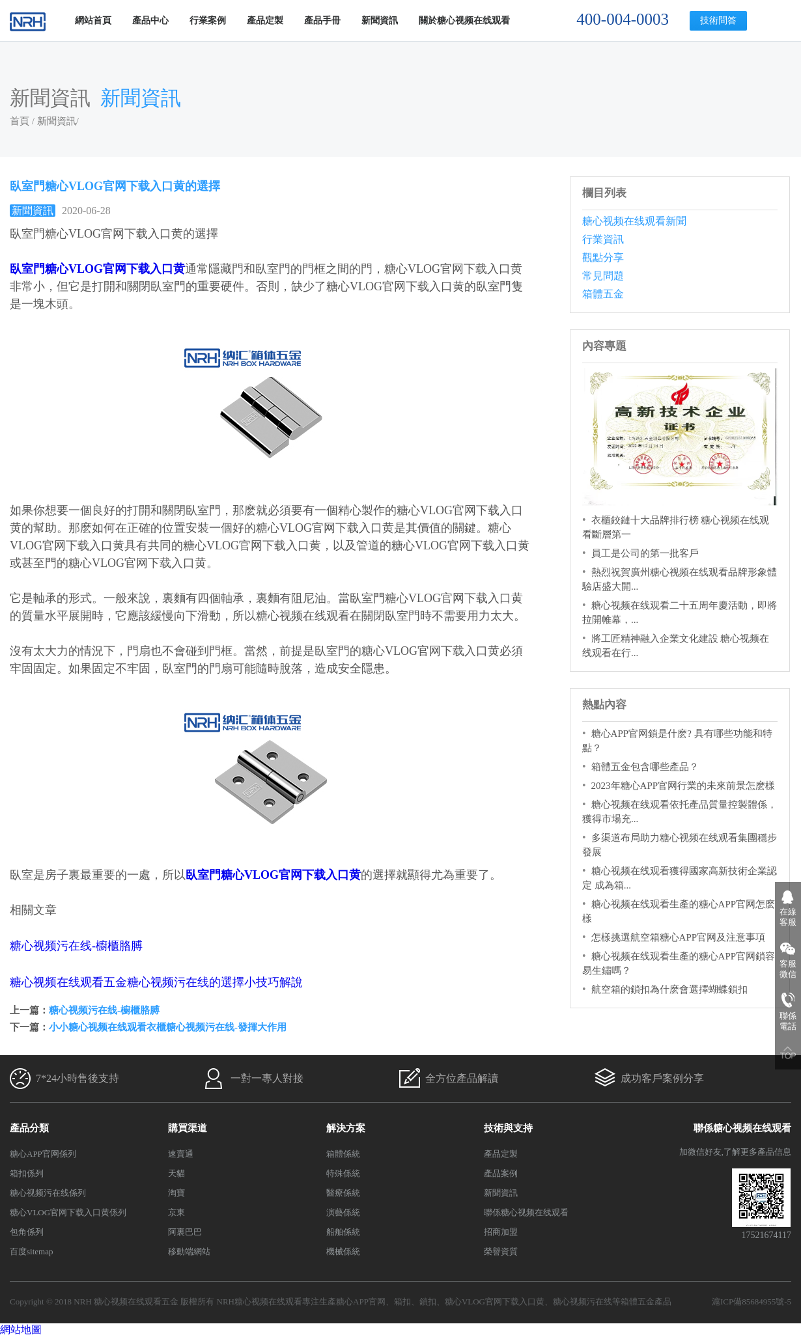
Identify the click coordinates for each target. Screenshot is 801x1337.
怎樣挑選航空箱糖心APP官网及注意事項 (678, 937)
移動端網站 (189, 1251)
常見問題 (603, 275)
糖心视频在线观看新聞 (634, 221)
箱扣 (402, 1301)
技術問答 (718, 20)
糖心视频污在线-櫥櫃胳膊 (76, 945)
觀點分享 (603, 257)
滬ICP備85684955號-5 (751, 1301)
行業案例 (208, 20)
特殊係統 (343, 1173)
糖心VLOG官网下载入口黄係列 (68, 1212)
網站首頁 (93, 20)
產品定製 (265, 20)
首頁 (19, 121)
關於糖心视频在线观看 (464, 20)
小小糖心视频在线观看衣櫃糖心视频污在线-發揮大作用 (168, 1027)
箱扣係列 (27, 1173)
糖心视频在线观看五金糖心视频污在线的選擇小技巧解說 (156, 982)
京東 (176, 1212)
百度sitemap (31, 1251)
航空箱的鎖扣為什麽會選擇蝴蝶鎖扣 (669, 989)
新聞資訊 (379, 20)
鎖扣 (427, 1301)
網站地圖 (21, 1329)
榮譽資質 (501, 1251)
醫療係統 (343, 1193)
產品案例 (501, 1173)
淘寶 (176, 1193)
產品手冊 (322, 20)
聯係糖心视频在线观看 (526, 1212)
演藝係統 (343, 1212)
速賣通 (180, 1154)
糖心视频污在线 (582, 1301)
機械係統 (343, 1251)
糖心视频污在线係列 (48, 1193)
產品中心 (150, 20)
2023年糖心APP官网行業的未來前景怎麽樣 (683, 785)
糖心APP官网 (361, 1301)
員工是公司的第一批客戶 (645, 553)
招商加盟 (501, 1232)
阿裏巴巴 (185, 1232)
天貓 (176, 1173)
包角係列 (27, 1232)
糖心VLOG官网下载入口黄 (494, 1301)
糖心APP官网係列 (43, 1154)
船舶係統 (343, 1232)
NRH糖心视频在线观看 (259, 1301)
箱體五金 (603, 293)
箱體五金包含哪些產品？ (645, 767)
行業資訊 (603, 239)
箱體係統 (343, 1154)
